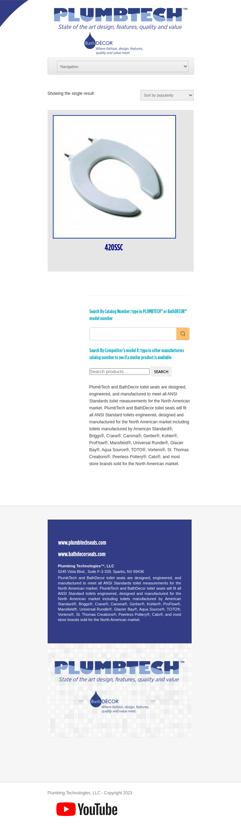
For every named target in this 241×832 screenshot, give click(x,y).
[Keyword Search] (133, 334)
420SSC (114, 247)
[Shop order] (167, 95)
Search (161, 371)
